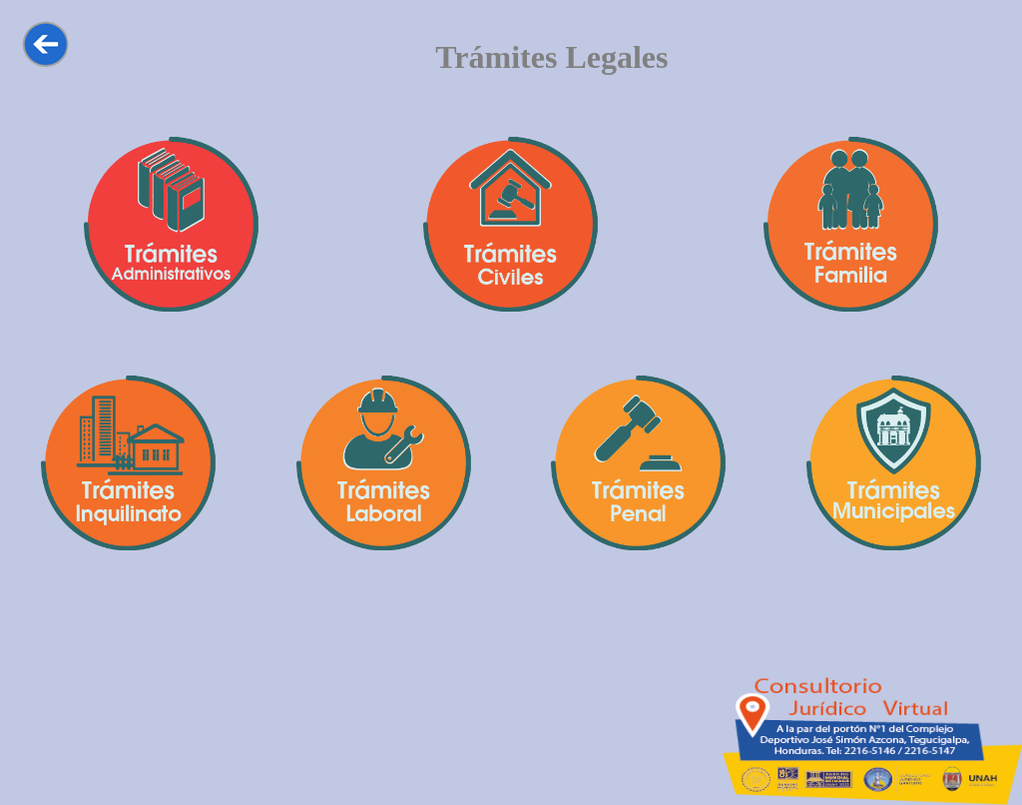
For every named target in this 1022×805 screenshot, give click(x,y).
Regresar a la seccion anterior (51, 44)
